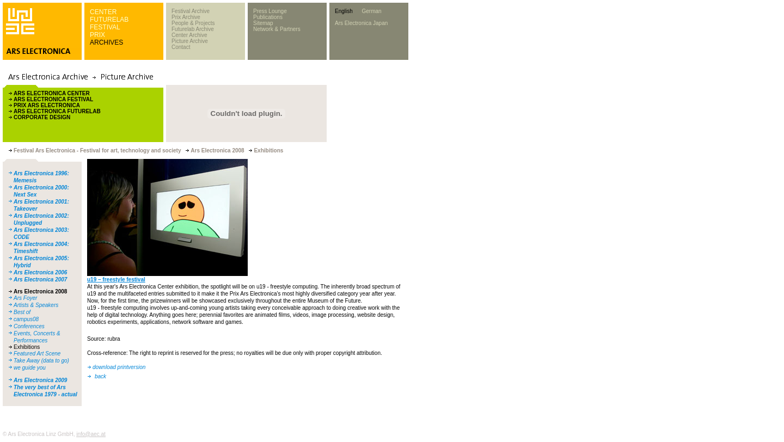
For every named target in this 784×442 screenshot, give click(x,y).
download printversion (119, 367)
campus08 (26, 319)
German (371, 11)
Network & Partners (277, 29)
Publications (268, 17)
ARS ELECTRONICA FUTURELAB (57, 111)
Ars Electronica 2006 (40, 272)
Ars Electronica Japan (361, 23)
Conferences (29, 326)
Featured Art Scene (37, 354)
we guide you (30, 368)
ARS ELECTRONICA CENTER (52, 93)
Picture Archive (189, 41)
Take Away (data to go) (41, 361)
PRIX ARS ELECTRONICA (47, 105)
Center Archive (189, 35)
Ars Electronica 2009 (40, 380)
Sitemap (263, 23)
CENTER (103, 12)
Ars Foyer (25, 298)
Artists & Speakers (36, 305)
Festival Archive (190, 11)
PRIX (97, 35)
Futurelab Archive (192, 29)
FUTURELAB (109, 19)
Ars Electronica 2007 (40, 280)
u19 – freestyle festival (116, 280)
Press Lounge (270, 11)
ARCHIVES (106, 42)
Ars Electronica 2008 (40, 291)
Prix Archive (185, 17)
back (100, 376)
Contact (180, 47)
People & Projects (193, 23)
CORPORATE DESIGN (42, 117)
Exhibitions (27, 347)
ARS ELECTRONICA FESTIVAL (53, 99)
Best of (22, 312)
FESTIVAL (105, 27)
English (344, 11)
